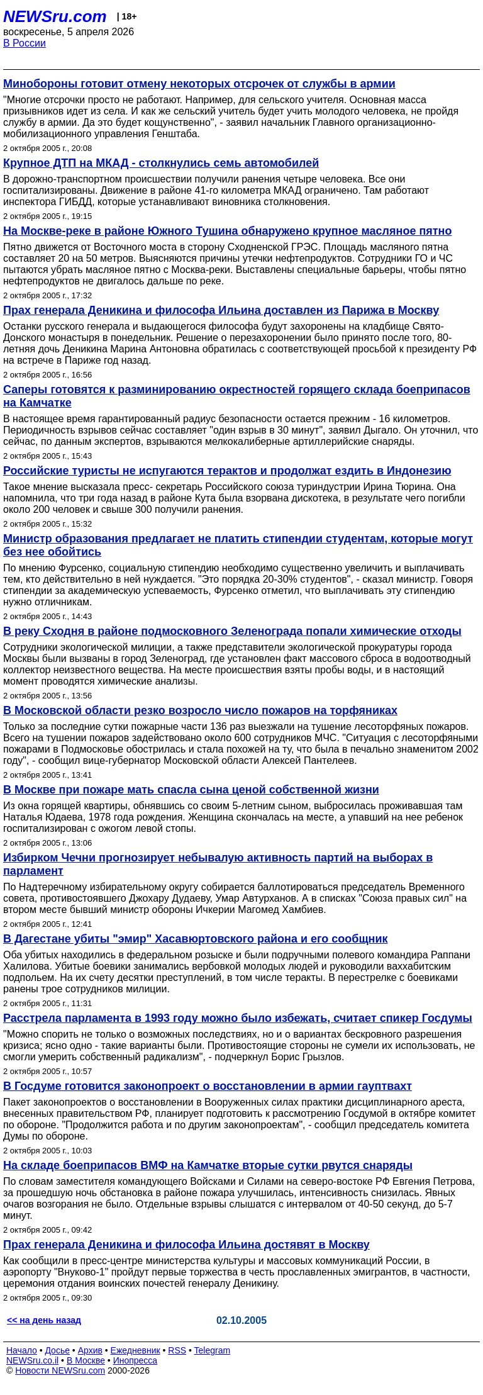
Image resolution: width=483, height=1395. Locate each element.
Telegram (212, 1350)
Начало (21, 1350)
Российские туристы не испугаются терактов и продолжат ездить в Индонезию (227, 470)
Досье (57, 1350)
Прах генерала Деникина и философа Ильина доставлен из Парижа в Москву (221, 310)
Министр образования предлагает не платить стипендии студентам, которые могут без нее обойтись (238, 545)
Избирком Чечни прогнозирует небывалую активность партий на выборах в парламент (218, 864)
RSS (177, 1350)
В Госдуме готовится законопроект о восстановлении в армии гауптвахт (207, 1086)
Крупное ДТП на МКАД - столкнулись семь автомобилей (161, 163)
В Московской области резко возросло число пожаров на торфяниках (200, 710)
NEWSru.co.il (32, 1360)
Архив (90, 1350)
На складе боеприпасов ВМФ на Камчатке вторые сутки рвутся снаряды (208, 1165)
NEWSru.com (55, 16)
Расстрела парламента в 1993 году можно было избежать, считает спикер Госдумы (237, 1018)
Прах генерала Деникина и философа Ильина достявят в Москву (186, 1244)
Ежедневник (135, 1350)
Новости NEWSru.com (60, 1370)
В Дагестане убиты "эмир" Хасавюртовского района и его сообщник (195, 939)
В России (24, 43)
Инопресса (135, 1360)
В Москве (86, 1360)
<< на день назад (44, 1320)
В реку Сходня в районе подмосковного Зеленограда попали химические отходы (232, 631)
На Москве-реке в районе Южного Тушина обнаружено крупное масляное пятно (227, 231)
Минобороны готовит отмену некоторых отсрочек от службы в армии (199, 83)
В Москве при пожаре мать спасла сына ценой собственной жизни (191, 789)
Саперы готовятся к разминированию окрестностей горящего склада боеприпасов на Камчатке (236, 396)
